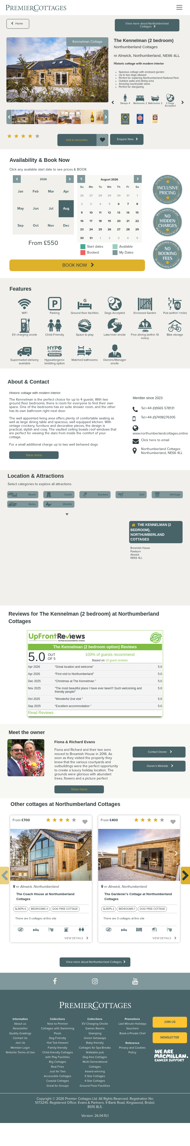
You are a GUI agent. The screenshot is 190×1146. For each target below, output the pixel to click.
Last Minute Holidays (132, 1023)
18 (100, 221)
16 (81, 221)
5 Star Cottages (95, 1076)
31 (91, 238)
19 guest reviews (116, 660)
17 (91, 221)
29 (137, 229)
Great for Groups (58, 1085)
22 (137, 221)
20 (118, 221)
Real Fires (57, 1066)
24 (91, 229)
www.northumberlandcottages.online (160, 433)
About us (20, 1023)
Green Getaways (95, 1038)
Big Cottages (57, 1061)
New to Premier (57, 1023)
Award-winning (95, 1071)
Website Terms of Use (20, 1052)
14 (127, 212)
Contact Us (20, 1038)
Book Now (78, 265)
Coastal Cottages (57, 1080)
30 (82, 238)
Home (17, 23)
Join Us (20, 1042)
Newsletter (20, 1028)
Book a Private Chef (132, 1033)
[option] (57, 69)
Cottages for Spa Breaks (95, 1047)
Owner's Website (160, 766)
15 (137, 212)
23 (82, 229)
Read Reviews (40, 713)
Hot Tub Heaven (58, 1042)
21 (127, 221)
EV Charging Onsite (95, 1023)
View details (76, 938)
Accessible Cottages (57, 1076)
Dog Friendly (57, 1038)
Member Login (20, 1047)
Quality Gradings (20, 1033)
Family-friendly (57, 1047)
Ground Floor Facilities (95, 1085)
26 (109, 229)
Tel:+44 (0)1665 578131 (157, 408)
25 (100, 229)
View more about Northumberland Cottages (147, 25)
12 (109, 212)
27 (118, 229)
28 (128, 229)
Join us (169, 1022)
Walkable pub (95, 1052)
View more (34, 455)
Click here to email (155, 440)
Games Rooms (95, 1028)
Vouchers (132, 1028)
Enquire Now (127, 139)
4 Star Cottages (95, 1080)
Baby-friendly (95, 1042)
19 (109, 221)
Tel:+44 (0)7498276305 (158, 417)
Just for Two (57, 1071)
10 (91, 212)
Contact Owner (160, 752)
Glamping (95, 1033)
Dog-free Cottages (95, 1057)
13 (118, 212)
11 (100, 212)
